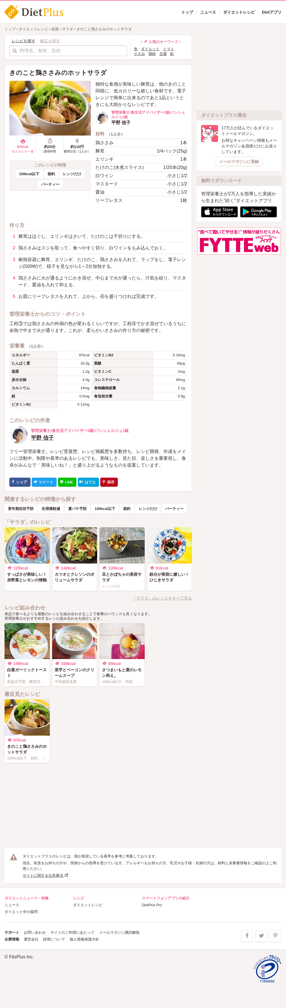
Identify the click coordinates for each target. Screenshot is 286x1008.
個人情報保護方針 (84, 939)
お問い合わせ (35, 932)
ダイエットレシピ (88, 905)
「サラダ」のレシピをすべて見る (162, 598)
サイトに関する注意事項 (46, 875)
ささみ (139, 54)
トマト (168, 49)
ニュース (12, 905)
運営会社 (31, 939)
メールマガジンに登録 (239, 161)
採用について (54, 939)
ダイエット (150, 49)
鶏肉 (152, 54)
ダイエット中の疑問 (21, 912)
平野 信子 (42, 438)
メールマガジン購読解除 (119, 932)
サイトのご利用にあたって (72, 932)
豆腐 (163, 54)
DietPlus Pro (152, 905)
